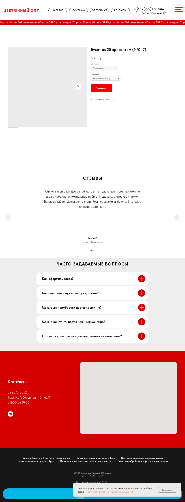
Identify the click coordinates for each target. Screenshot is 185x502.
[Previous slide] (8, 217)
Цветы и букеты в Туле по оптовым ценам (46, 457)
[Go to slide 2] (93, 250)
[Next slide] (177, 217)
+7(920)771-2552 (152, 9)
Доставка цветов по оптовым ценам (142, 457)
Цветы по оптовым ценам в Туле (35, 461)
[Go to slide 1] (91, 250)
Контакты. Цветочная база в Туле (95, 457)
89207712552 (17, 392)
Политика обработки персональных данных (142, 461)
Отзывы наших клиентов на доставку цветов (85, 461)
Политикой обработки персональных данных (110, 491)
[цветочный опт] (10, 414)
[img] (21, 10)
